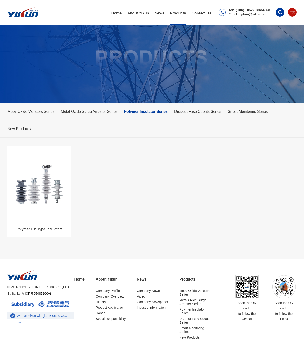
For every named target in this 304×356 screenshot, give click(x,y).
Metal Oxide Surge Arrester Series (89, 111)
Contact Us (201, 13)
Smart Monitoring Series (248, 111)
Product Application (110, 307)
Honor (100, 313)
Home (116, 13)
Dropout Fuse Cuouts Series (197, 111)
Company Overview (110, 296)
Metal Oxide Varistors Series (31, 111)
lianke (16, 293)
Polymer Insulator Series (146, 111)
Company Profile (108, 291)
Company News (148, 291)
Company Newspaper (152, 302)
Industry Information (151, 307)
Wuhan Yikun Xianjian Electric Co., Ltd (42, 316)
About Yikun (138, 13)
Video (141, 296)
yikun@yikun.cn (252, 14)
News (159, 13)
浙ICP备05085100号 (36, 293)
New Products (19, 129)
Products (178, 13)
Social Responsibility (111, 319)
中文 (292, 12)
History (101, 302)
